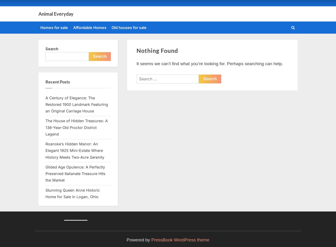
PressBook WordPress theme (180, 239)
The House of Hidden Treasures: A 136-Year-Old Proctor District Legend (77, 127)
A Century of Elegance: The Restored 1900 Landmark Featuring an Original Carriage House (77, 105)
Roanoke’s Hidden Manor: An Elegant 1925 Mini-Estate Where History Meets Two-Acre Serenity (75, 151)
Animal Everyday (56, 14)
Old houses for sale (129, 27)
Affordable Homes (89, 27)
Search (52, 49)
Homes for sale (54, 27)
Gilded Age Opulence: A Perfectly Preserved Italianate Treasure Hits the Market (75, 174)
